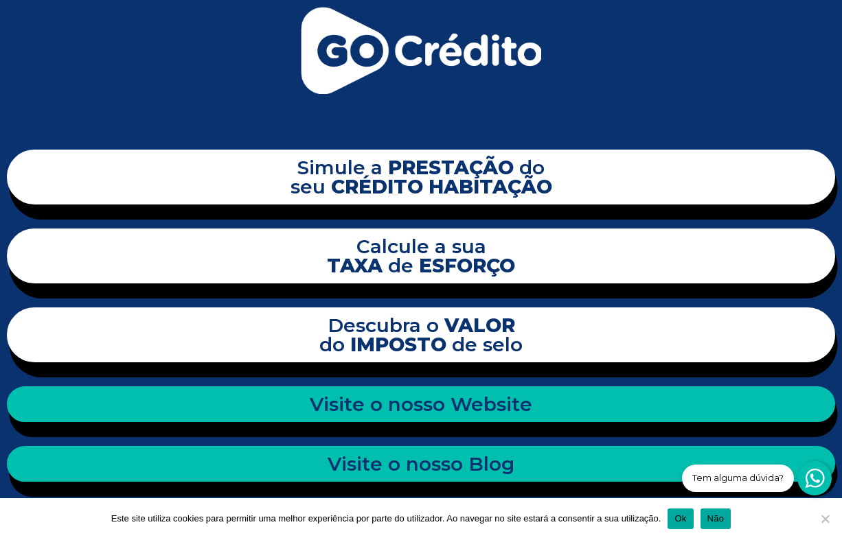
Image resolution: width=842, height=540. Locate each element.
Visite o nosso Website (421, 404)
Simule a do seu (421, 177)
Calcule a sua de (421, 256)
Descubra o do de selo (421, 335)
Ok (680, 518)
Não (716, 518)
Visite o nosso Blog (421, 464)
